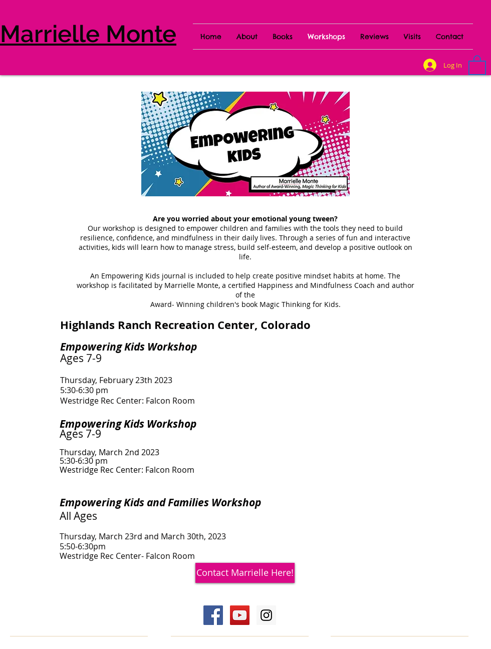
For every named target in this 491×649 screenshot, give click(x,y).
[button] (477, 64)
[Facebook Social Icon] (213, 615)
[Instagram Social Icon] (266, 615)
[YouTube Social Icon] (240, 615)
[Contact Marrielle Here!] (245, 573)
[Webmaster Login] (383, 603)
